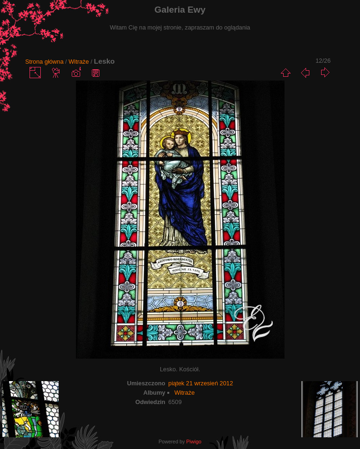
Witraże (78, 61)
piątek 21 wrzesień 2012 (200, 383)
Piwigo (193, 441)
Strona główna (44, 61)
